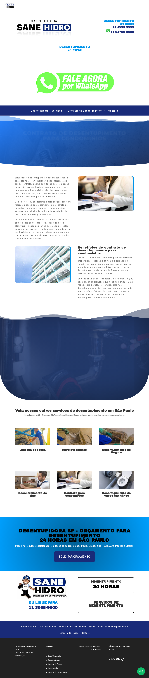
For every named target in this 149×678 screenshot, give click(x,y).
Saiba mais (32, 459)
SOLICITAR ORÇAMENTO (74, 556)
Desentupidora (40, 111)
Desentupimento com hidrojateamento (108, 627)
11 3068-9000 (74, 59)
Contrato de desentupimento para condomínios (62, 627)
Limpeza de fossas (69, 633)
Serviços (57, 111)
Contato (113, 111)
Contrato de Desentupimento (85, 111)
